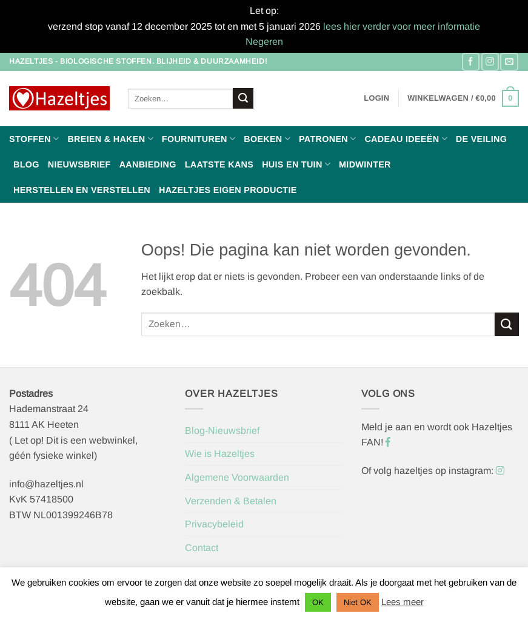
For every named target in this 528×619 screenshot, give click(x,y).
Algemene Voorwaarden (237, 477)
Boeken (267, 138)
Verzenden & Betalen (230, 501)
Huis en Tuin (296, 164)
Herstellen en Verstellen (81, 190)
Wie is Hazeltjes (220, 453)
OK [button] (318, 602)
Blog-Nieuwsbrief (222, 430)
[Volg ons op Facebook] (471, 61)
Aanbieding (147, 164)
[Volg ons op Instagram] (490, 61)
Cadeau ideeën (405, 138)
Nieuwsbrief (79, 164)
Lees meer (402, 602)
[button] (376, 98)
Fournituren (198, 138)
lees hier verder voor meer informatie (401, 26)
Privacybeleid (214, 524)
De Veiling (481, 139)
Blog (26, 164)
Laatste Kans (219, 164)
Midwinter (365, 164)
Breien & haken (110, 138)
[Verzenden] (243, 98)
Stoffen (34, 138)
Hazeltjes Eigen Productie (228, 190)
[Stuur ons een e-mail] (509, 61)
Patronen (327, 138)
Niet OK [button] (358, 602)
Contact (201, 548)
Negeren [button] (264, 41)
